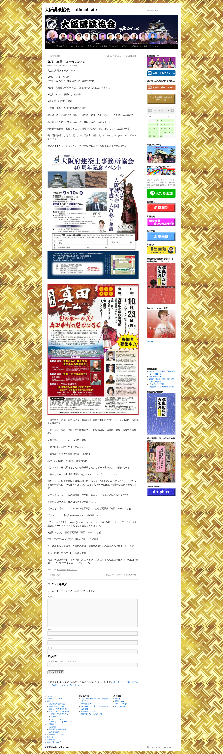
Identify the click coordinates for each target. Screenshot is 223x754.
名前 (49, 630)
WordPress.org (120, 706)
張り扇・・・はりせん (59, 722)
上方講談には (91, 46)
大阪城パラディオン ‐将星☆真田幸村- (122, 56)
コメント (51, 597)
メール (50, 639)
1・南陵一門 (62, 570)
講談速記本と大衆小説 (57, 704)
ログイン (118, 699)
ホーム (50, 46)
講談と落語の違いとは (59, 714)
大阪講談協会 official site (71, 9)
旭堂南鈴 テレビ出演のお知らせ (161, 387)
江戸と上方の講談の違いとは (60, 711)
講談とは (79, 46)
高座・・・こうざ (58, 717)
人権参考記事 (54, 732)
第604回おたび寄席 (156, 384)
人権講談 (52, 727)
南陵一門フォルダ (150, 46)
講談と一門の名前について (59, 709)
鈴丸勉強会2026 (155, 376)
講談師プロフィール (64, 46)
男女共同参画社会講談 (57, 729)
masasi (74, 65)
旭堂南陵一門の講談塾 (109, 46)
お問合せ (125, 46)
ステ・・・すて (57, 719)
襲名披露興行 (54, 56)
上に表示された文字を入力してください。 (64, 661)
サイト (50, 648)
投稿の (119, 701)
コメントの (121, 704)
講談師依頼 (136, 46)
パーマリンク (72, 570)
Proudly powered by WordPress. (161, 747)
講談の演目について (56, 706)
